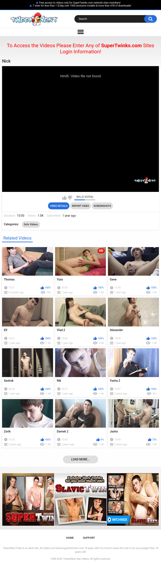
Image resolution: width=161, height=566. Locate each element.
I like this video (64, 198)
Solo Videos (31, 224)
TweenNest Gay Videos (76, 558)
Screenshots (102, 205)
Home (70, 537)
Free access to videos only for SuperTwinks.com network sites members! (80, 2)
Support (89, 537)
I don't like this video (70, 198)
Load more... (80, 459)
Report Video (80, 205)
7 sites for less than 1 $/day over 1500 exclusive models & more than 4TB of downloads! (82, 5)
